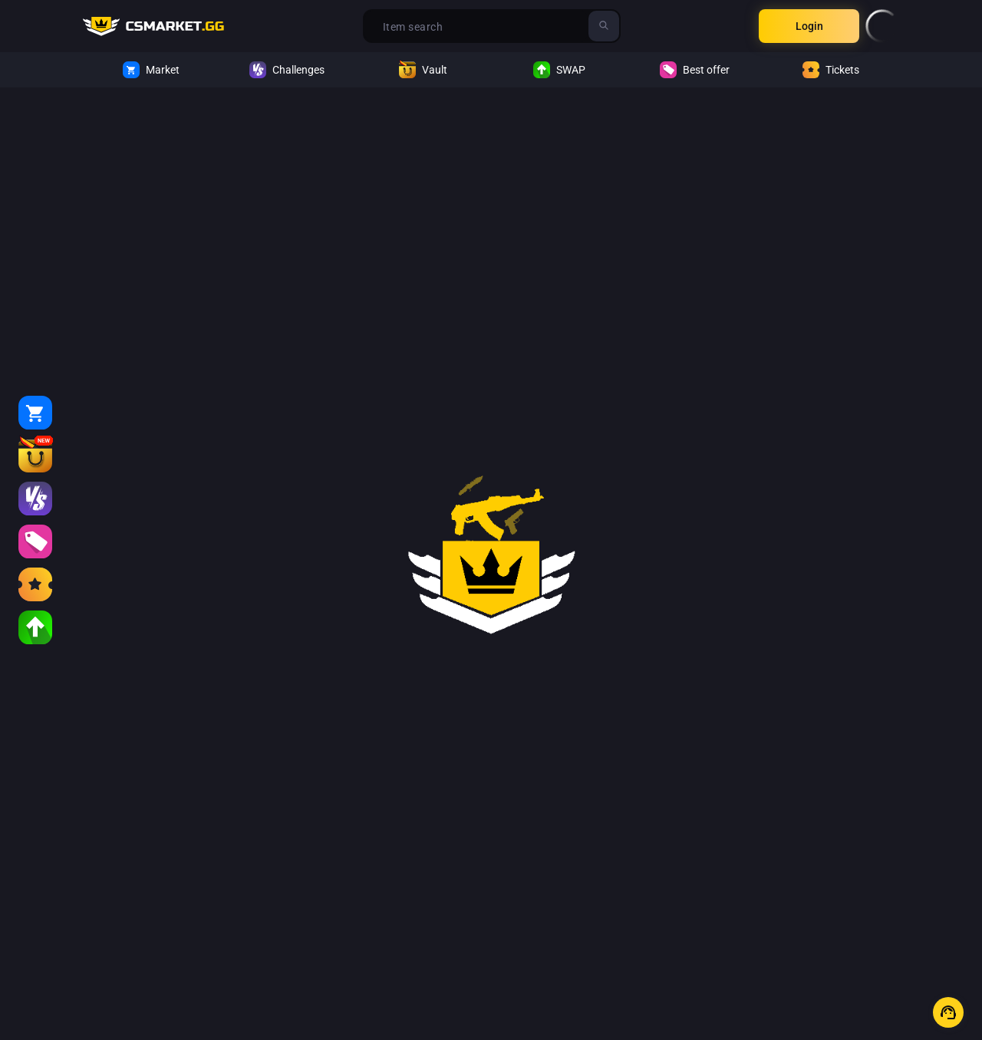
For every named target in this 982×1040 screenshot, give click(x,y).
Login (809, 26)
